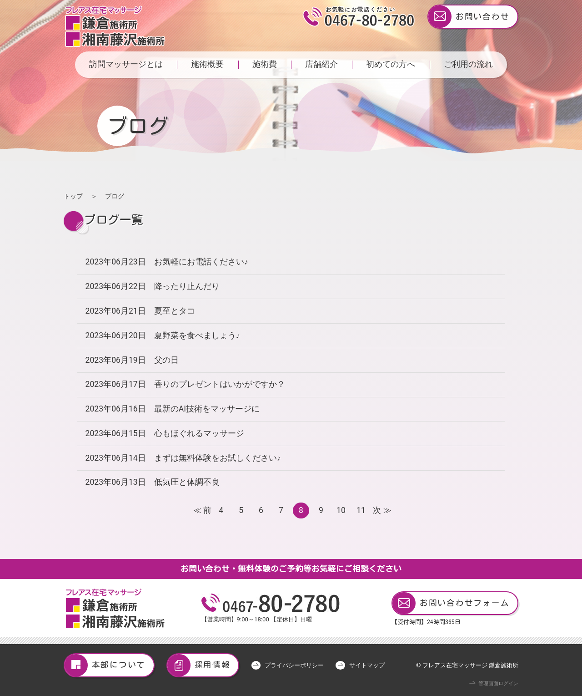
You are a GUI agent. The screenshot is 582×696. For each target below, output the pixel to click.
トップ (73, 196)
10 (341, 510)
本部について (105, 665)
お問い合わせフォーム (450, 603)
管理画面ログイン (498, 683)
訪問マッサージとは (126, 64)
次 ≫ (381, 510)
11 (361, 510)
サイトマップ (367, 665)
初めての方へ (390, 64)
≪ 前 (201, 510)
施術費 (264, 64)
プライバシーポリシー (294, 665)
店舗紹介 (321, 64)
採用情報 (199, 665)
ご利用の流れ (468, 64)
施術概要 (207, 64)
